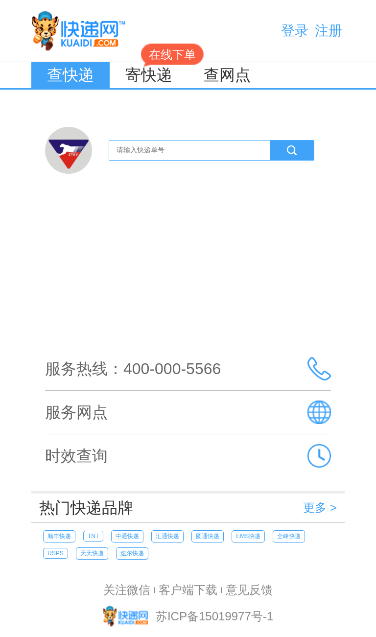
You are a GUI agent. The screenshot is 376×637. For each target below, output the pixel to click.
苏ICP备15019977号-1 (214, 616)
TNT (93, 536)
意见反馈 (249, 589)
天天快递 (92, 553)
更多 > (320, 507)
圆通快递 (207, 536)
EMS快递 (248, 536)
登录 (294, 30)
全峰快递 (289, 536)
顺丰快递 (59, 536)
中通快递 (127, 536)
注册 (328, 30)
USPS (55, 553)
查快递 (70, 75)
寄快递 (156, 73)
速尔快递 (132, 553)
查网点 (227, 75)
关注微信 (126, 589)
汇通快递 (167, 536)
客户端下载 (188, 589)
